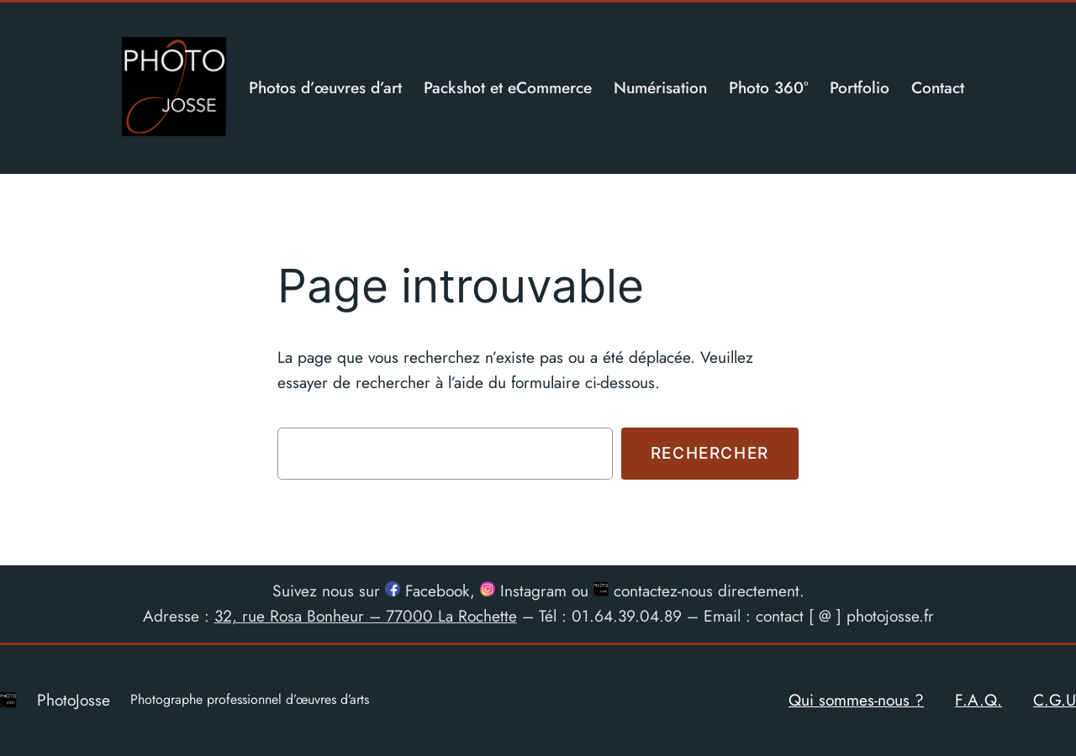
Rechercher (710, 453)
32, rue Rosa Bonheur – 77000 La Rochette (365, 615)
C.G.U (1054, 699)
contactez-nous (653, 590)
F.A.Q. (978, 699)
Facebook (427, 590)
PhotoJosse (73, 699)
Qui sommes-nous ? (856, 699)
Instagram (523, 590)
